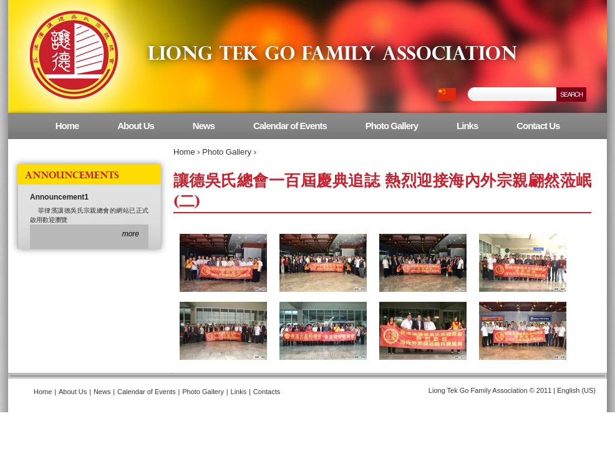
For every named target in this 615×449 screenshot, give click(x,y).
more (130, 233)
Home (184, 152)
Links (467, 125)
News (204, 125)
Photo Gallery (226, 152)
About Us (135, 125)
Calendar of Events (290, 125)
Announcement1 (59, 197)
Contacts (266, 391)
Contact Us (537, 125)
